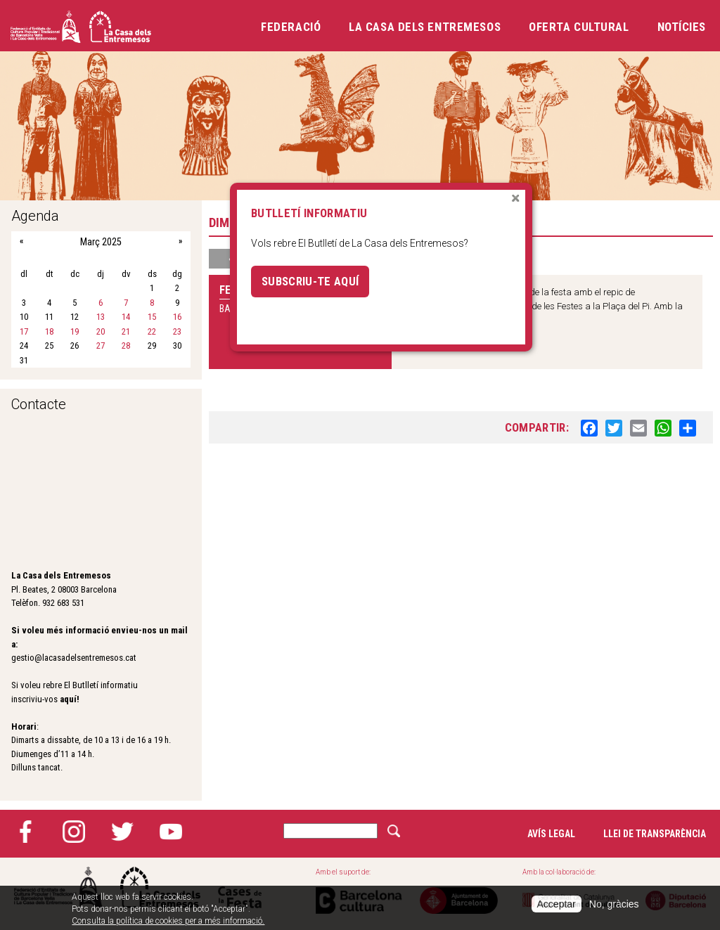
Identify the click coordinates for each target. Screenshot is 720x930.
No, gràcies (614, 904)
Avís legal (551, 833)
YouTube (171, 831)
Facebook (25, 831)
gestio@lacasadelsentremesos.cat (73, 657)
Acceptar (556, 904)
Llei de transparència (654, 833)
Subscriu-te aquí (310, 281)
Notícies (681, 27)
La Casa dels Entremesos (425, 27)
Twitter (122, 831)
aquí (68, 699)
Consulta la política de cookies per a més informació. (168, 921)
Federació (291, 27)
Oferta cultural (579, 27)
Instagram (74, 831)
